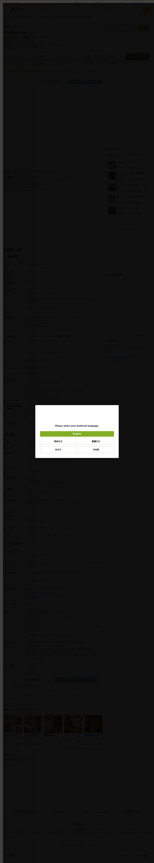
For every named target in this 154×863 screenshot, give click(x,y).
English (77, 434)
